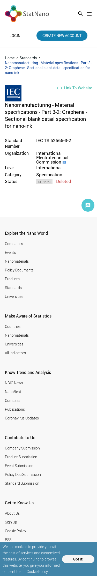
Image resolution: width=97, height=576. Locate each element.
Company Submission (22, 448)
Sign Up (11, 522)
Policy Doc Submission (23, 474)
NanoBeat (13, 391)
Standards (28, 57)
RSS (8, 539)
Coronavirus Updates (22, 418)
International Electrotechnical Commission (52, 157)
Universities (14, 296)
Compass (12, 400)
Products (12, 278)
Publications (15, 409)
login (15, 36)
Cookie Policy (37, 571)
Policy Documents (19, 270)
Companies (14, 243)
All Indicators (15, 352)
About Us (12, 513)
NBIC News (14, 382)
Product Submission (21, 456)
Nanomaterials (17, 261)
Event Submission (19, 465)
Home (9, 57)
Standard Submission (22, 483)
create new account (61, 35)
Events (10, 252)
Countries (12, 326)
